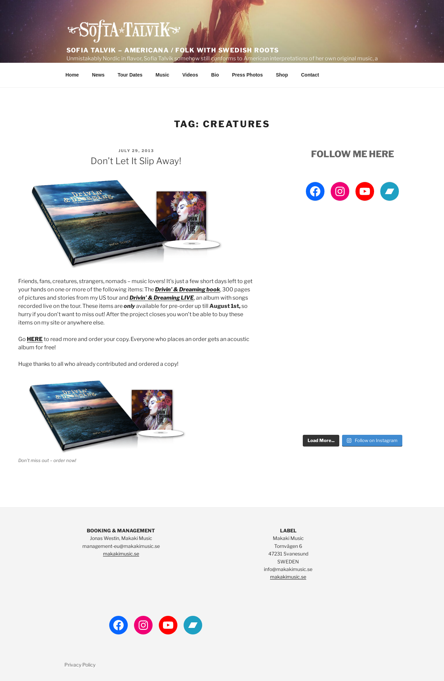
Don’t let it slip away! (136, 161)
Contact (310, 75)
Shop (282, 75)
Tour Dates (129, 75)
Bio (215, 75)
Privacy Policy (79, 665)
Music (162, 75)
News (98, 75)
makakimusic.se (121, 554)
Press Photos (247, 75)
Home (72, 75)
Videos (190, 75)
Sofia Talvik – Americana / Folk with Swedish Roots (172, 50)
